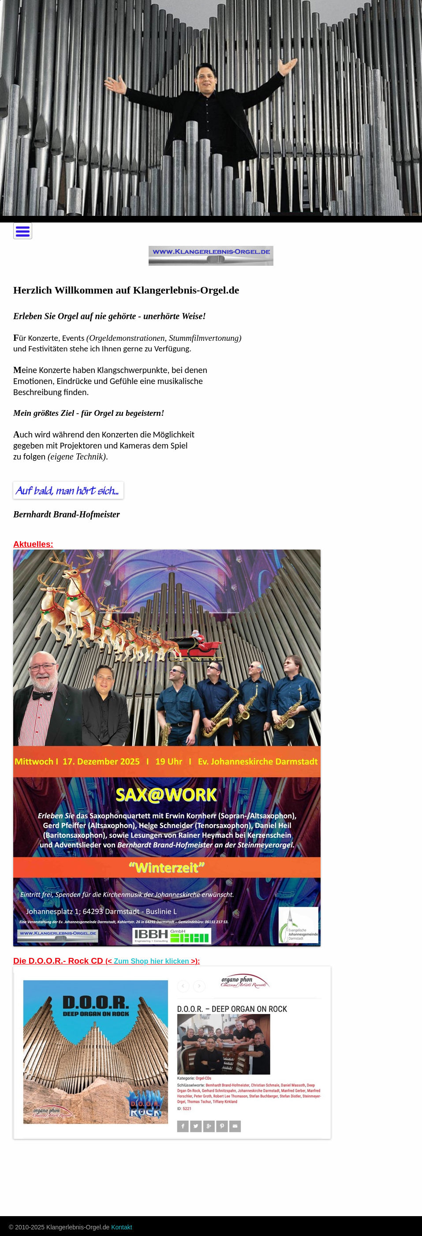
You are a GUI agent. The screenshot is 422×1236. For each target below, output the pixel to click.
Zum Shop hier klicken (151, 961)
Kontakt (121, 1227)
